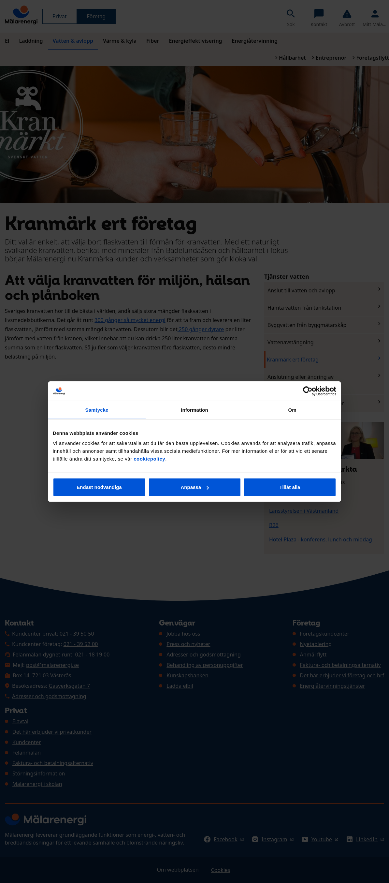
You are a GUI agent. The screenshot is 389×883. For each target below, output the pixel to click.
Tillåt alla (290, 487)
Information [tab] (194, 409)
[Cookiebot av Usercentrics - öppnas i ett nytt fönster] (307, 391)
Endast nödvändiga (99, 487)
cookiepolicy (149, 459)
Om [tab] (292, 409)
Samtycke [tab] (96, 409)
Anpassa (194, 487)
